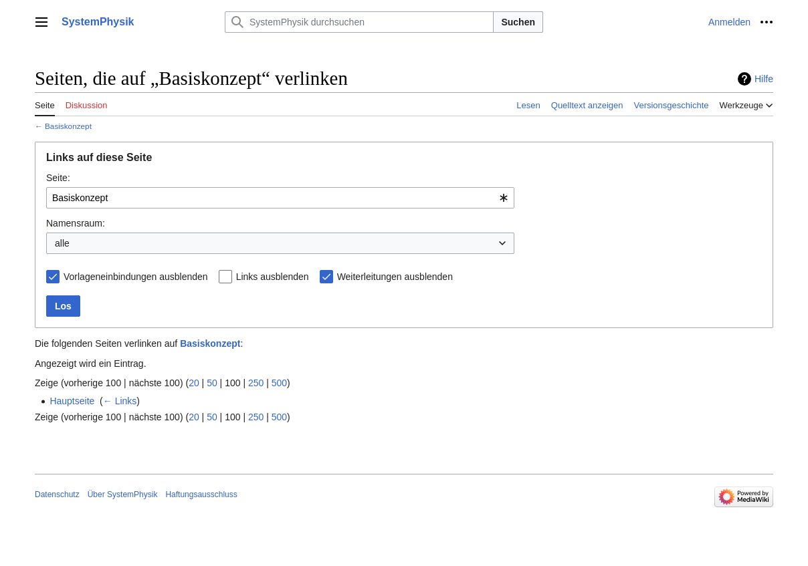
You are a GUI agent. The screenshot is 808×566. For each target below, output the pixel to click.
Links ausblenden (272, 276)
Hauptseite (71, 401)
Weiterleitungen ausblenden (395, 276)
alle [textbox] (62, 243)
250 (256, 383)
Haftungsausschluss (201, 494)
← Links (120, 401)
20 (194, 383)
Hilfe (763, 79)
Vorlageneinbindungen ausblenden (136, 276)
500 (279, 383)
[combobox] (280, 197)
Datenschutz (57, 494)
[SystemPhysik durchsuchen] (359, 22)
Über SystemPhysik (123, 494)
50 (212, 383)
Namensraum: (75, 223)
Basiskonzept (68, 126)
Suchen (518, 22)
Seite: (58, 177)
